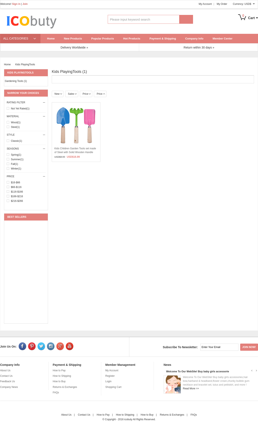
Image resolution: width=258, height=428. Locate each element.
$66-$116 (16, 187)
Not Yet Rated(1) (20, 108)
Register (110, 375)
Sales (72, 93)
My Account (205, 4)
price (26, 176)
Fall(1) (14, 164)
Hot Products (131, 38)
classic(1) (16, 140)
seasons (26, 148)
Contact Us (6, 375)
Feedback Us (7, 381)
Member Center (222, 38)
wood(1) (16, 122)
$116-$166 (17, 191)
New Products (73, 38)
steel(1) (15, 127)
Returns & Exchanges (65, 387)
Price (87, 93)
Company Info (194, 38)
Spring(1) (16, 154)
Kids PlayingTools (25, 64)
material (26, 116)
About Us (5, 370)
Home (51, 38)
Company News (9, 387)
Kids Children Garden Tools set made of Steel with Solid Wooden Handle (73, 152)
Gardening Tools (16, 81)
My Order (222, 4)
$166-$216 (17, 196)
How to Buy (59, 381)
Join (25, 4)
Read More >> (191, 388)
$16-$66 (15, 182)
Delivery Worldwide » (74, 47)
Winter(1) (16, 168)
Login (108, 381)
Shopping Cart (113, 387)
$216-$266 (17, 201)
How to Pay (59, 370)
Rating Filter (26, 102)
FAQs (56, 392)
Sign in (16, 4)
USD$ (247, 4)
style (26, 135)
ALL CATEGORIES (15, 38)
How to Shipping (62, 375)
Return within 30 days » (199, 47)
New (58, 93)
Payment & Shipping (162, 38)
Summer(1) (17, 159)
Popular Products (102, 38)
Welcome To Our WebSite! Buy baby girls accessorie (197, 371)
